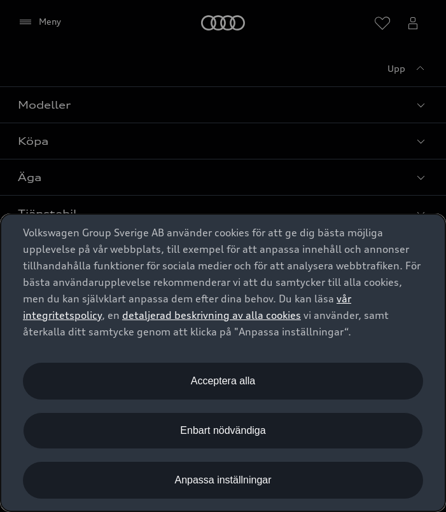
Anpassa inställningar (222, 480)
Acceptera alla (223, 380)
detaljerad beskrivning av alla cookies (211, 315)
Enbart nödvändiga (222, 430)
